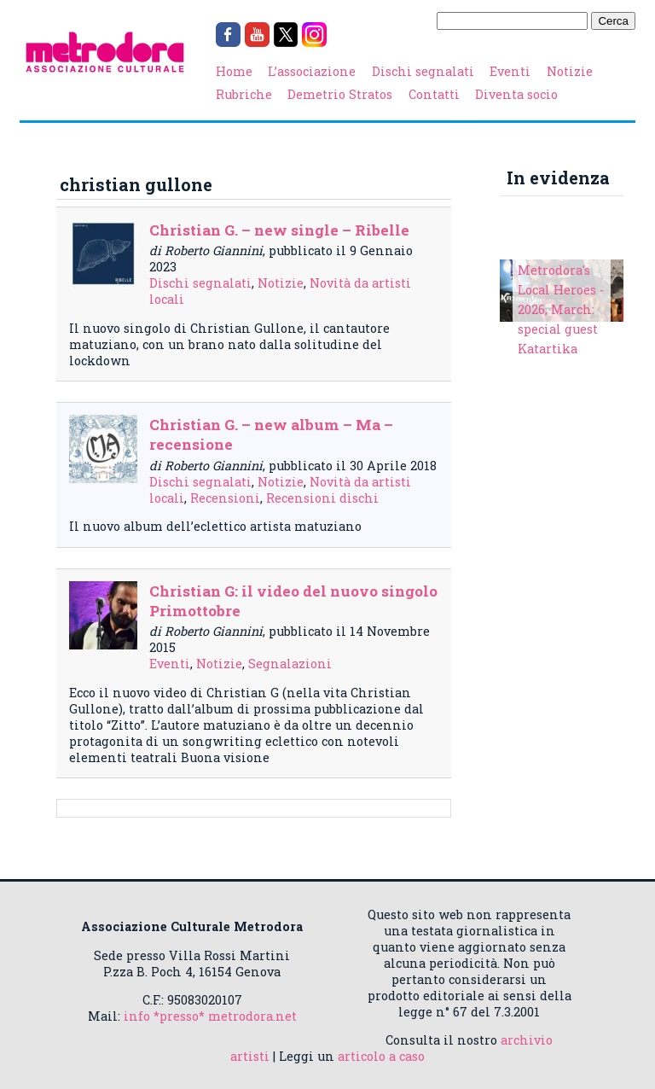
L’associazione (312, 71)
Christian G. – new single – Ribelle (279, 230)
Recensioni (225, 498)
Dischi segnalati (423, 71)
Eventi (510, 71)
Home (234, 71)
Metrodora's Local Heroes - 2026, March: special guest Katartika (561, 309)
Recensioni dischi (322, 498)
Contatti (434, 94)
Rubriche (244, 94)
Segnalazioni (290, 663)
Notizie (570, 71)
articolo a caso (381, 1056)
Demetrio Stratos (339, 94)
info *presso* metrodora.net (210, 1016)
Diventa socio (516, 94)
